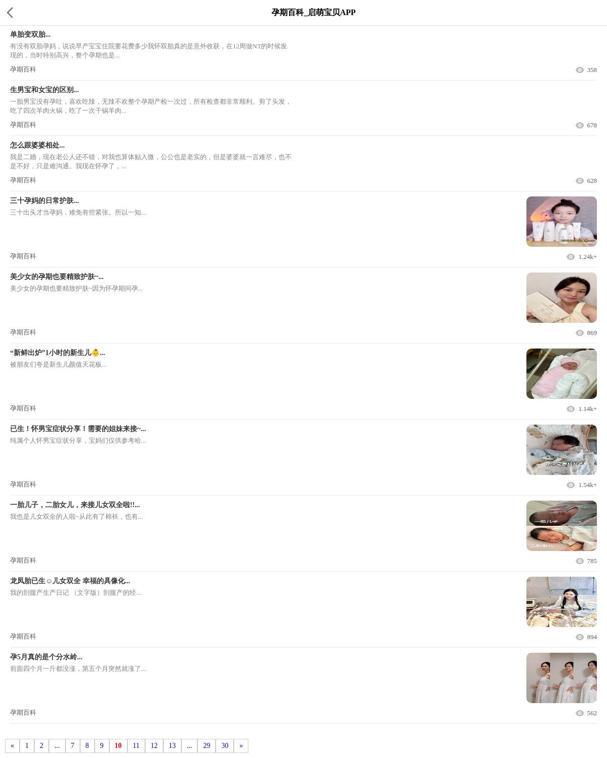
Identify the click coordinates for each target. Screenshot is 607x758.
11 (136, 745)
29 (206, 745)
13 (172, 745)
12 (154, 745)
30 (224, 745)
